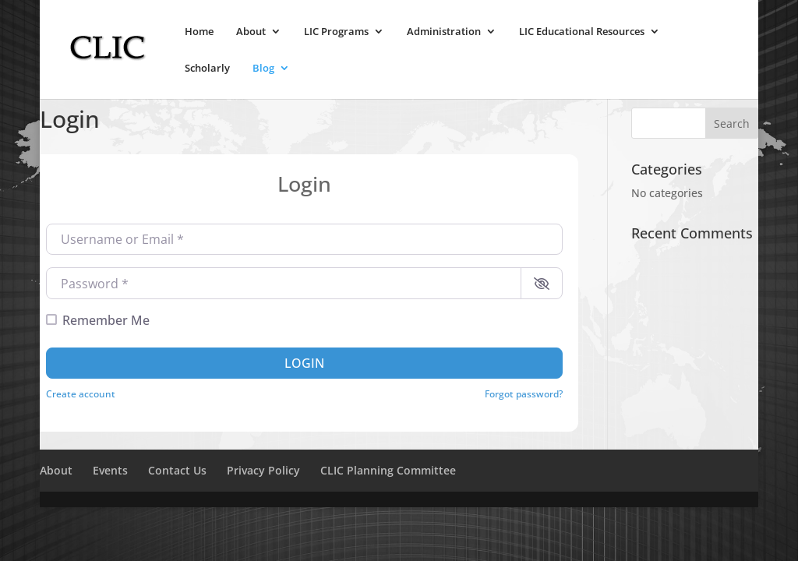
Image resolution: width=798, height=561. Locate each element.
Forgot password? (524, 393)
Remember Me (106, 320)
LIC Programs (336, 32)
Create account (80, 393)
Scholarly (207, 68)
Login (304, 363)
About (251, 32)
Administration (444, 32)
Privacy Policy (263, 470)
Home (199, 32)
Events (110, 470)
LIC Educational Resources (581, 32)
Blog (263, 68)
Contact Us (177, 470)
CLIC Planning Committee (388, 470)
